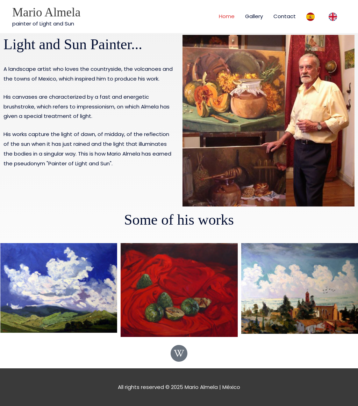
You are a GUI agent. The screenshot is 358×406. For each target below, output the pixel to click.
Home (227, 16)
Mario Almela (46, 12)
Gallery (254, 16)
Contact (284, 16)
